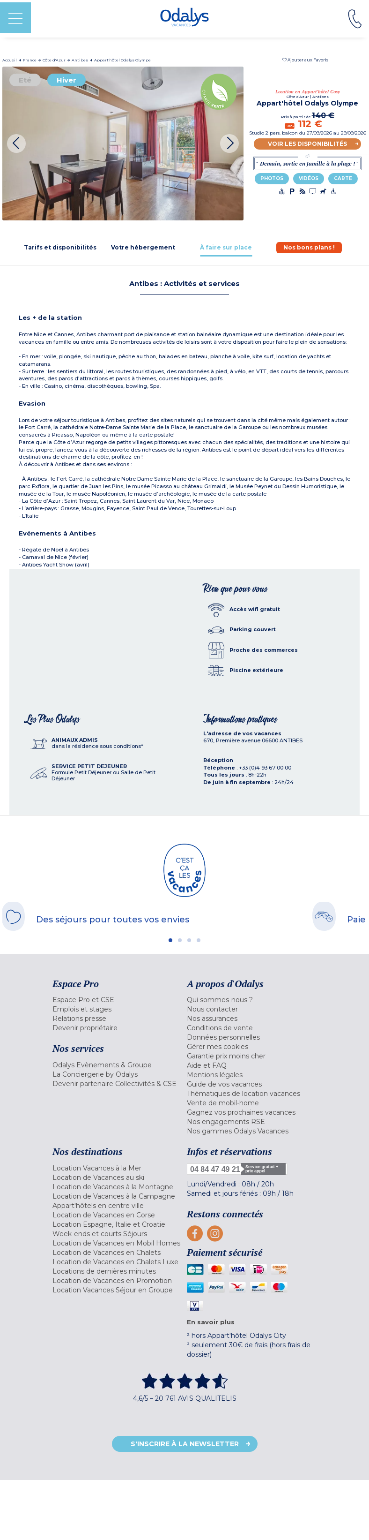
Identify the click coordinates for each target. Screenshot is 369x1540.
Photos (271, 178)
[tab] (60, 247)
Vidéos (308, 178)
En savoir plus (211, 1322)
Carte (343, 178)
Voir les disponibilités (307, 143)
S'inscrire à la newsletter (185, 1444)
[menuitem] (117, 999)
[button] (305, 59)
